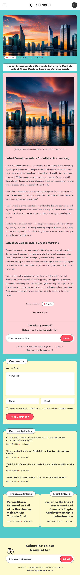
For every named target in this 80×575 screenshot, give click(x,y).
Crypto (10, 57)
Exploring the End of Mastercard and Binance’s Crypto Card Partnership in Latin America (59, 509)
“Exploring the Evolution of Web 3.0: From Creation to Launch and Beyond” (37, 452)
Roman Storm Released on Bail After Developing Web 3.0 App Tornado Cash (19, 509)
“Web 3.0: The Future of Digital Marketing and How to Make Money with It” (40, 465)
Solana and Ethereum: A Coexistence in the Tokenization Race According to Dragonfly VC (35, 439)
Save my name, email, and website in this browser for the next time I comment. (41, 408)
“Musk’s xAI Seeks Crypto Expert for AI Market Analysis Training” (36, 477)
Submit (66, 338)
